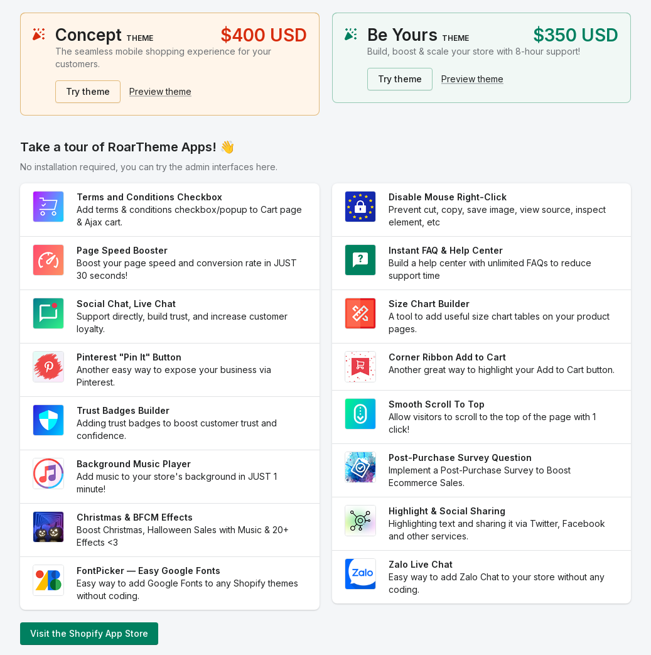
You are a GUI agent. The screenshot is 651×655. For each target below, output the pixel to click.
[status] (170, 64)
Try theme (88, 91)
